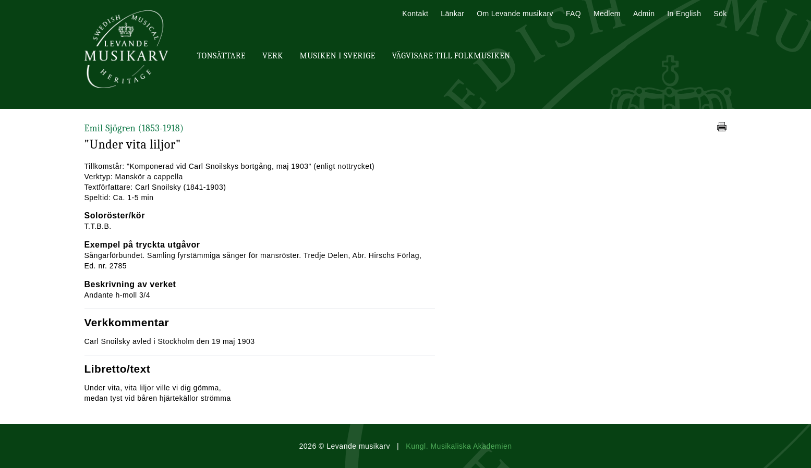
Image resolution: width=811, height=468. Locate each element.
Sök (720, 13)
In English (684, 13)
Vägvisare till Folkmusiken (451, 55)
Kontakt (415, 13)
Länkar (452, 13)
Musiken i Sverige (338, 55)
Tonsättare (221, 55)
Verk (272, 55)
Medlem (607, 13)
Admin (644, 13)
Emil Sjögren (134, 128)
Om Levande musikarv (515, 13)
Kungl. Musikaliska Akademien (459, 446)
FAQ (573, 13)
